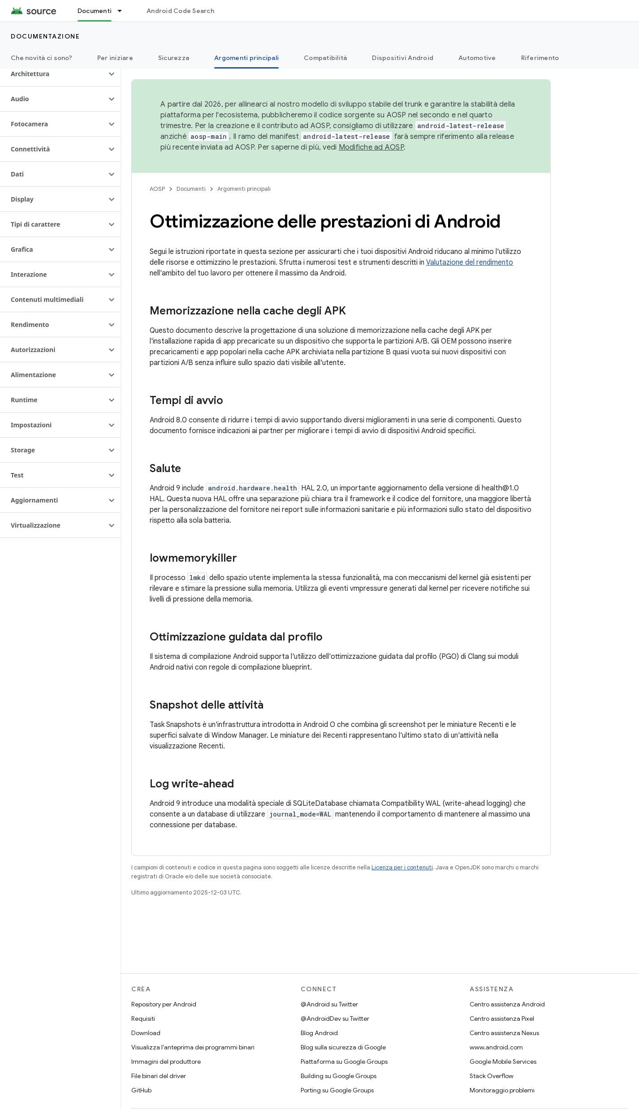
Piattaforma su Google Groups (344, 1061)
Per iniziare (115, 58)
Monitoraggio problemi (502, 1090)
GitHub (141, 1090)
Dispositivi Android (402, 58)
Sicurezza (173, 58)
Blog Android (319, 1033)
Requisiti (143, 1018)
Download (145, 1033)
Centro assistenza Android (507, 1004)
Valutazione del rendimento (469, 262)
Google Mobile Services (503, 1061)
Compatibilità (325, 58)
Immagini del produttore (166, 1061)
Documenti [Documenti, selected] (95, 11)
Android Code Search (180, 11)
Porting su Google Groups (337, 1090)
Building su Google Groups (338, 1076)
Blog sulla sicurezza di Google (343, 1047)
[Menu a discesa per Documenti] (124, 10)
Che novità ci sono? (41, 58)
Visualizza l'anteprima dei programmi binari (193, 1047)
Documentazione (45, 36)
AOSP (157, 189)
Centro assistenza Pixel (502, 1018)
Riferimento (540, 58)
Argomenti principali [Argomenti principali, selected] (246, 58)
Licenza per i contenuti (402, 867)
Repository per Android (163, 1004)
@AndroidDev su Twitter (335, 1018)
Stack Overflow (492, 1076)
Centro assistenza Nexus (504, 1033)
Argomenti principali (244, 189)
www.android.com (496, 1047)
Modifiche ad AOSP (371, 147)
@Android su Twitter (329, 1004)
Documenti (191, 189)
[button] (53, 74)
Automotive (477, 58)
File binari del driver (158, 1076)
